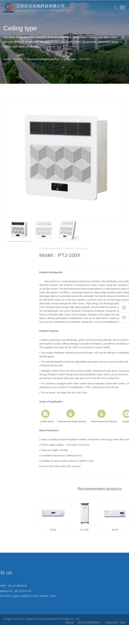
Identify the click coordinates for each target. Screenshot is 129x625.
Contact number (124, 307)
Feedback (124, 317)
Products (18, 59)
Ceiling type (69, 59)
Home (6, 59)
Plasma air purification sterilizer (43, 59)
